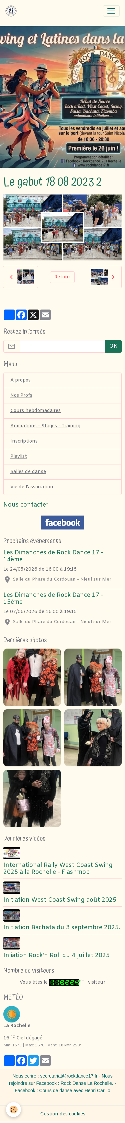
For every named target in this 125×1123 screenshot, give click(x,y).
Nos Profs (21, 395)
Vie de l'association (31, 487)
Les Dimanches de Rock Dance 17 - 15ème (53, 599)
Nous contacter (26, 505)
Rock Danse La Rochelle (86, 1083)
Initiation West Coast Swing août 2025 (59, 900)
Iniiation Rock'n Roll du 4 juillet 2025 (56, 955)
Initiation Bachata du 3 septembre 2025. (61, 928)
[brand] (12, 11)
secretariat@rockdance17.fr (68, 1076)
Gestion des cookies (62, 1114)
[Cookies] (13, 1109)
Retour (62, 277)
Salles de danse (28, 472)
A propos (20, 380)
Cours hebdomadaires (35, 411)
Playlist (18, 457)
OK (113, 346)
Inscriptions (24, 441)
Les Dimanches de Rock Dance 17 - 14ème (53, 556)
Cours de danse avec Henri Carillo (74, 1090)
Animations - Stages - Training (45, 426)
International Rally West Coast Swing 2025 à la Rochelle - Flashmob (58, 869)
